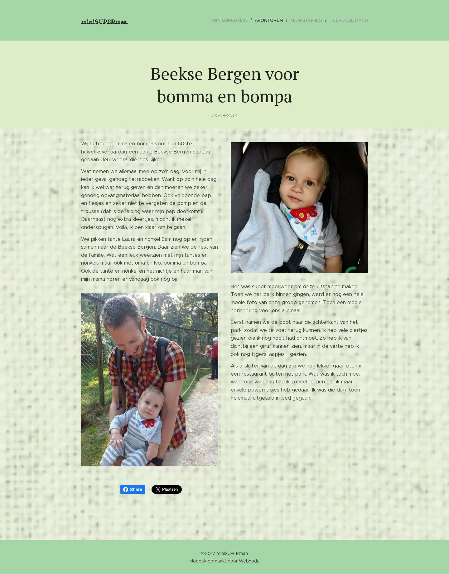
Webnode (249, 561)
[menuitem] (235, 20)
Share (132, 489)
